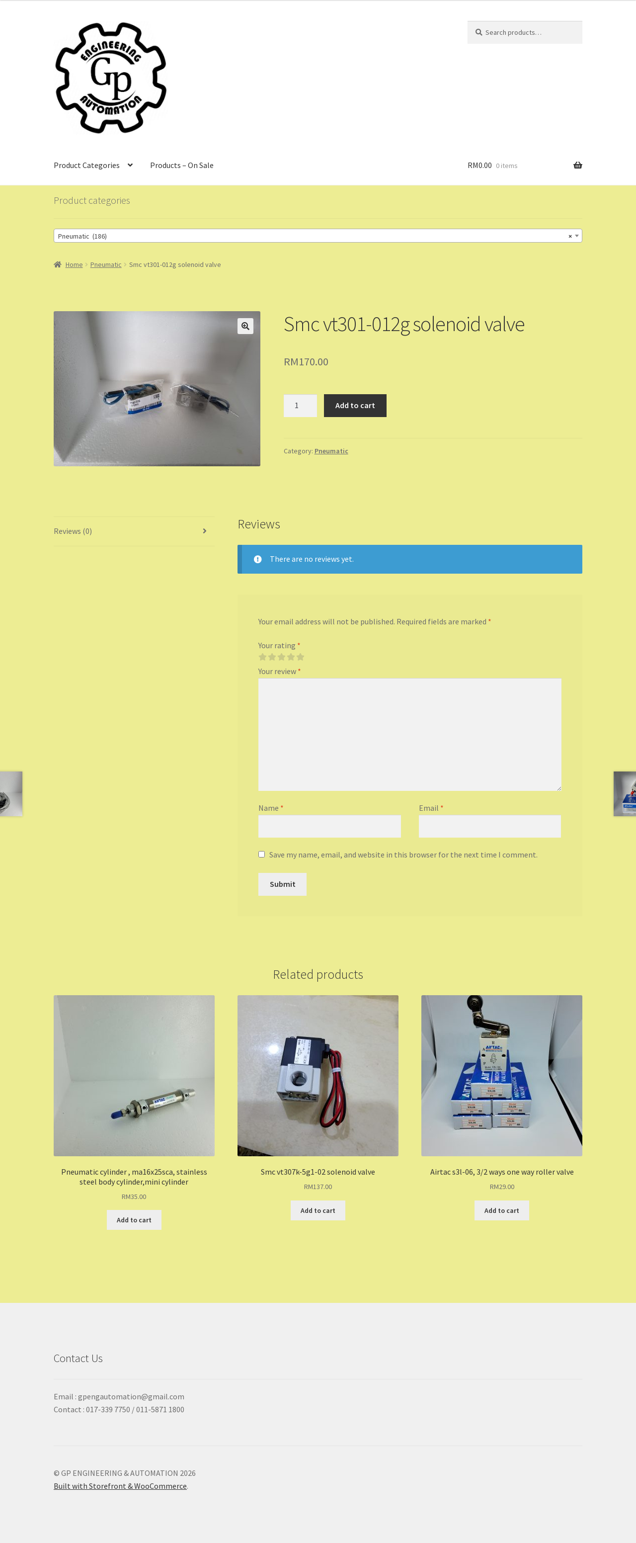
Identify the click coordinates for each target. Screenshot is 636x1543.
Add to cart (355, 405)
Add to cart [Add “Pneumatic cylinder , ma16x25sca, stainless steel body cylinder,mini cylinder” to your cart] (134, 1219)
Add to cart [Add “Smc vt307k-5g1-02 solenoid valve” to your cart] (318, 1210)
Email (431, 808)
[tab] (134, 531)
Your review (279, 671)
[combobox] (318, 236)
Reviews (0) (73, 531)
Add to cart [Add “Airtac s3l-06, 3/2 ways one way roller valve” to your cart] (501, 1210)
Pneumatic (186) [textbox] (315, 236)
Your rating (279, 645)
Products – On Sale (182, 165)
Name (271, 808)
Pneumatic (106, 264)
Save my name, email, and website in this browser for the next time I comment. (403, 854)
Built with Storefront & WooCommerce (120, 1486)
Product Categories (87, 165)
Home (74, 264)
